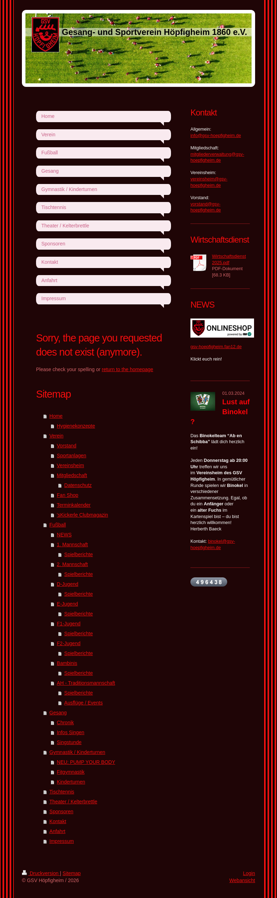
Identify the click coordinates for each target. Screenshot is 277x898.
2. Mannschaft (72, 564)
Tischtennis (61, 792)
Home (56, 416)
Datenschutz (78, 485)
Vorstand (66, 445)
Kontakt (57, 821)
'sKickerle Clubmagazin (82, 515)
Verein (56, 436)
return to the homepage (127, 369)
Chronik (65, 722)
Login (249, 873)
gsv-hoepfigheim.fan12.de (216, 346)
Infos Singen (70, 732)
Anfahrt (57, 831)
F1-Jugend (69, 623)
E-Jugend (67, 604)
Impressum (61, 841)
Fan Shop (67, 495)
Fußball (57, 525)
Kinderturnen (71, 782)
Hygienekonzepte (76, 426)
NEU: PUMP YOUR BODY (86, 762)
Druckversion (41, 873)
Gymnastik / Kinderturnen (77, 752)
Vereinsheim (70, 465)
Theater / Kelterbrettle (73, 801)
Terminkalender (74, 505)
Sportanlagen (71, 455)
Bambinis (67, 663)
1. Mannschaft (72, 544)
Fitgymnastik (71, 772)
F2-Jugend (69, 643)
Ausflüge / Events (83, 703)
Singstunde (69, 742)
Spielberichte (78, 554)
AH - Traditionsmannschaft (86, 683)
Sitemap (72, 873)
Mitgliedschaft (72, 475)
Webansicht (242, 880)
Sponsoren (61, 811)
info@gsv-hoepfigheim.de (215, 135)
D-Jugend (67, 584)
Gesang (58, 712)
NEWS (64, 534)
